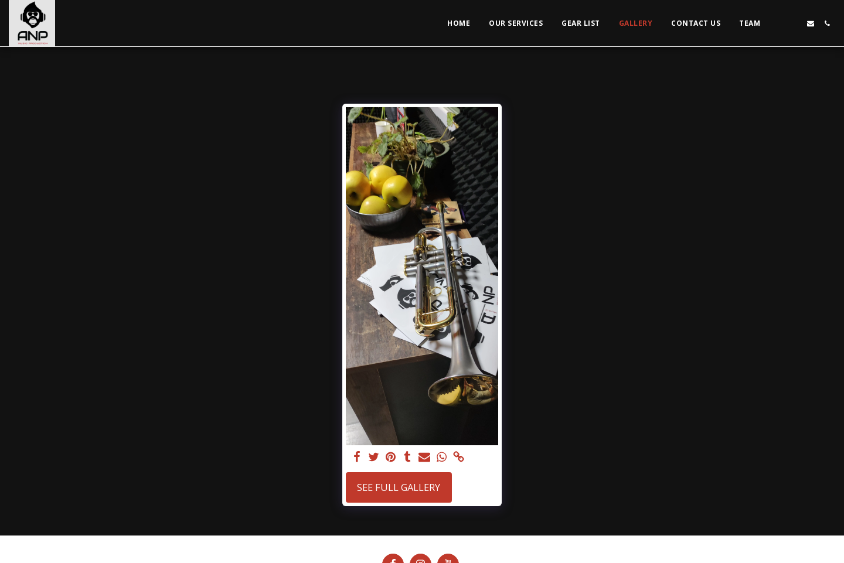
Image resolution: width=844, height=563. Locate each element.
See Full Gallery (398, 487)
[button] (777, 23)
